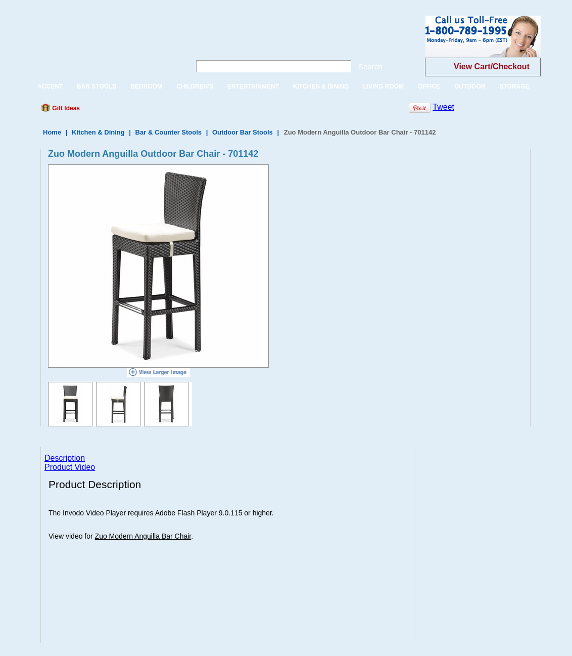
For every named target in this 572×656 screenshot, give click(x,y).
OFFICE (429, 86)
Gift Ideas (65, 108)
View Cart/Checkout (492, 66)
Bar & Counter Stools (168, 132)
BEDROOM (146, 86)
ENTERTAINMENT (253, 86)
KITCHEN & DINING (321, 86)
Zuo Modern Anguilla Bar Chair (143, 536)
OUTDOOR (469, 86)
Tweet (443, 107)
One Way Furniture (105, 44)
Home (52, 132)
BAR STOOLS (96, 86)
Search (370, 66)
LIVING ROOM (383, 86)
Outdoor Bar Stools (242, 132)
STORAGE (514, 86)
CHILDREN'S (194, 86)
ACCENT (50, 86)
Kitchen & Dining (98, 132)
